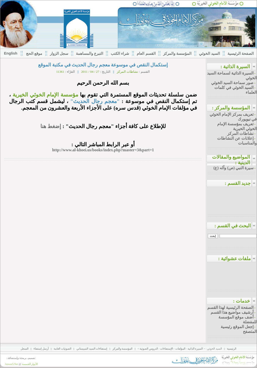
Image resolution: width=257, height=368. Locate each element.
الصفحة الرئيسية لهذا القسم (230, 307)
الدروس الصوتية (149, 348)
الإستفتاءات (166, 348)
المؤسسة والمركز (122, 348)
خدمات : (241, 301)
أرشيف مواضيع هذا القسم (232, 312)
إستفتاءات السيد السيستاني (91, 348)
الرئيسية (231, 348)
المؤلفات (180, 348)
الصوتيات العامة (62, 348)
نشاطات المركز (240, 133)
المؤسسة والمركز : (231, 107)
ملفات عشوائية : (237, 258)
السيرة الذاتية (195, 348)
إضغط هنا (50, 126)
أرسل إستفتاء (41, 348)
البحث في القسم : (235, 225)
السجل (24, 348)
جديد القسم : (241, 183)
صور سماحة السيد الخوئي (232, 83)
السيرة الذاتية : (235, 66)
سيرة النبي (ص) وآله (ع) (233, 168)
